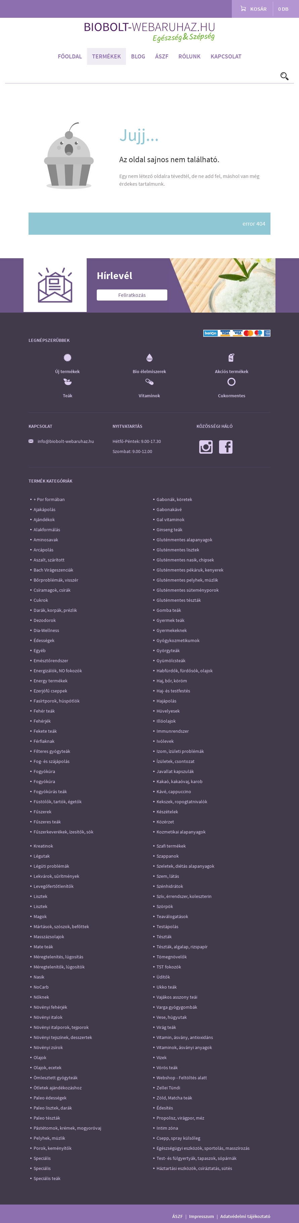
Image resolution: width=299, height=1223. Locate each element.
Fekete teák (45, 731)
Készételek (167, 812)
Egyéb (40, 650)
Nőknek (41, 997)
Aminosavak (46, 540)
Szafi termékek (171, 846)
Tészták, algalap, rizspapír (182, 947)
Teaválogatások (172, 916)
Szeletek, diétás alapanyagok (185, 866)
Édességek (44, 640)
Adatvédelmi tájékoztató (245, 1216)
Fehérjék (42, 721)
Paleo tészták (47, 1118)
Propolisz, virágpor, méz (180, 1118)
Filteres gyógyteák (52, 751)
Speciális (42, 1158)
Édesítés (165, 1108)
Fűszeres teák (47, 822)
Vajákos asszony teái (177, 997)
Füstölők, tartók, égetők (58, 802)
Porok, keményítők (53, 1148)
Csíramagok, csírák (52, 590)
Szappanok (168, 856)
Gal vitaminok (170, 519)
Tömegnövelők (172, 957)
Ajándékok (44, 519)
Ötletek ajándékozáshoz (58, 1088)
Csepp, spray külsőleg (178, 1138)
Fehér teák (44, 711)
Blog (138, 56)
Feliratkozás (132, 294)
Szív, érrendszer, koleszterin (184, 896)
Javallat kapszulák (175, 771)
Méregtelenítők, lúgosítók (59, 967)
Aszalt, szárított (49, 560)
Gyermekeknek (172, 630)
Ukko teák (167, 987)
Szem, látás (168, 876)
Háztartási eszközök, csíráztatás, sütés (194, 1168)
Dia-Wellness (46, 630)
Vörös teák (167, 1068)
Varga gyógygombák (177, 1007)
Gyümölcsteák (171, 661)
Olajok (40, 1057)
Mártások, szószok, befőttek (61, 926)
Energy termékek (51, 681)
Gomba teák (169, 610)
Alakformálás (47, 530)
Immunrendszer (173, 731)
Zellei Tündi (168, 1088)
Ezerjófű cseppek (50, 691)
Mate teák (43, 947)
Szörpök (165, 906)
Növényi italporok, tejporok (61, 1027)
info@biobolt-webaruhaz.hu (66, 441)
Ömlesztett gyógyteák (56, 1078)
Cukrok (41, 600)
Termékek (106, 56)
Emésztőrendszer (51, 661)
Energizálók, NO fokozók (58, 671)
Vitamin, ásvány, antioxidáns (185, 1037)
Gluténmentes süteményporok (188, 590)
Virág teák (166, 1027)
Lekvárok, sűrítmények (56, 876)
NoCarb (41, 987)
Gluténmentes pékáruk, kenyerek (190, 570)
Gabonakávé (169, 509)
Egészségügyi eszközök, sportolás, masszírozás (203, 1148)
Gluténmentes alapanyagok (184, 540)
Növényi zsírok (48, 1047)
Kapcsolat (226, 56)
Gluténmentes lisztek (178, 550)
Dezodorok (45, 620)
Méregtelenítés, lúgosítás (58, 957)
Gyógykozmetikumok (178, 640)
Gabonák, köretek (174, 499)
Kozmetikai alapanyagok (181, 832)
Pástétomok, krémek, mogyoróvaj (67, 1128)
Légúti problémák (51, 866)
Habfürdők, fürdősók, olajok (185, 671)
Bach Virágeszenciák (53, 570)
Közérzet (165, 822)
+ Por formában (49, 499)
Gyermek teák (170, 620)
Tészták (164, 937)
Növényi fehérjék (50, 1007)
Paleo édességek (50, 1098)
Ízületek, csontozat (176, 761)
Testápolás (167, 926)
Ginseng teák (169, 530)
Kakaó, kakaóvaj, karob (180, 781)
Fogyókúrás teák (50, 791)
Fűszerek (42, 812)
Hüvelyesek (168, 711)
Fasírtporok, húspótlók (57, 701)
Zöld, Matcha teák (174, 1098)
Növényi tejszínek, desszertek (63, 1037)
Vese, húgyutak (172, 1017)
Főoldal (70, 56)
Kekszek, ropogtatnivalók (182, 802)
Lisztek (40, 896)
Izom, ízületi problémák (180, 751)
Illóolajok (166, 721)
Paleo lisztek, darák (53, 1108)
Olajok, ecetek (47, 1068)
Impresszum (201, 1216)
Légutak (42, 856)
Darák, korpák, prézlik (55, 610)
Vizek (162, 1057)
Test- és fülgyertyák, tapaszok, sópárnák (197, 1158)
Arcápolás (43, 550)
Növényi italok (48, 1017)
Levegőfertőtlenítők (54, 886)
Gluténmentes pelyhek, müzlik (187, 580)
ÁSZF (161, 56)
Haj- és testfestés (173, 691)
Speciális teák (47, 1178)
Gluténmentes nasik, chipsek (185, 560)
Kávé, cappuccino (174, 791)
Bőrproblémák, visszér (56, 580)
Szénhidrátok (170, 886)
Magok (40, 916)
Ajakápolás (44, 509)
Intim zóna (167, 1128)
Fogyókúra (44, 771)
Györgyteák (168, 650)
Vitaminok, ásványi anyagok (184, 1047)
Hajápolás (166, 701)
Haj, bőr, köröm (172, 681)
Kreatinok (43, 846)
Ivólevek (165, 741)
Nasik (39, 977)
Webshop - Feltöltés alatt (182, 1078)
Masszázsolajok (49, 937)
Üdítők (163, 977)
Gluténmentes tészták (179, 600)
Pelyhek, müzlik (49, 1138)
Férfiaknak (44, 741)
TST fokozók (169, 967)
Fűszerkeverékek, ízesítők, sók (63, 832)
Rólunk (189, 56)
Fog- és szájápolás (52, 761)
